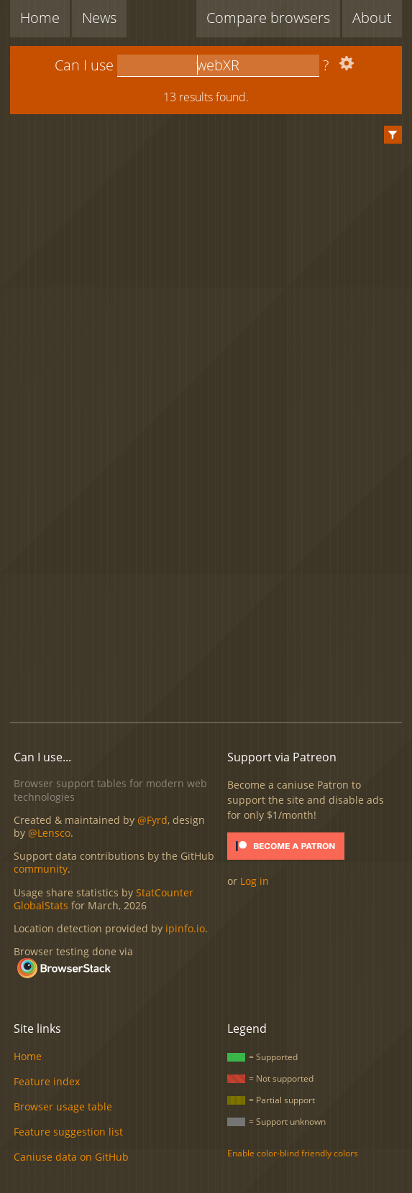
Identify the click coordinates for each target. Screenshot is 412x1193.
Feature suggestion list (68, 1131)
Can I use (84, 65)
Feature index (47, 1081)
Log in (254, 881)
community (41, 869)
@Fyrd (152, 820)
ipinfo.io (185, 928)
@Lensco (49, 833)
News (99, 17)
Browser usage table (63, 1106)
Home (40, 17)
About (372, 17)
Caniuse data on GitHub (71, 1157)
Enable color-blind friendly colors (292, 1153)
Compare (268, 17)
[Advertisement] (210, 594)
